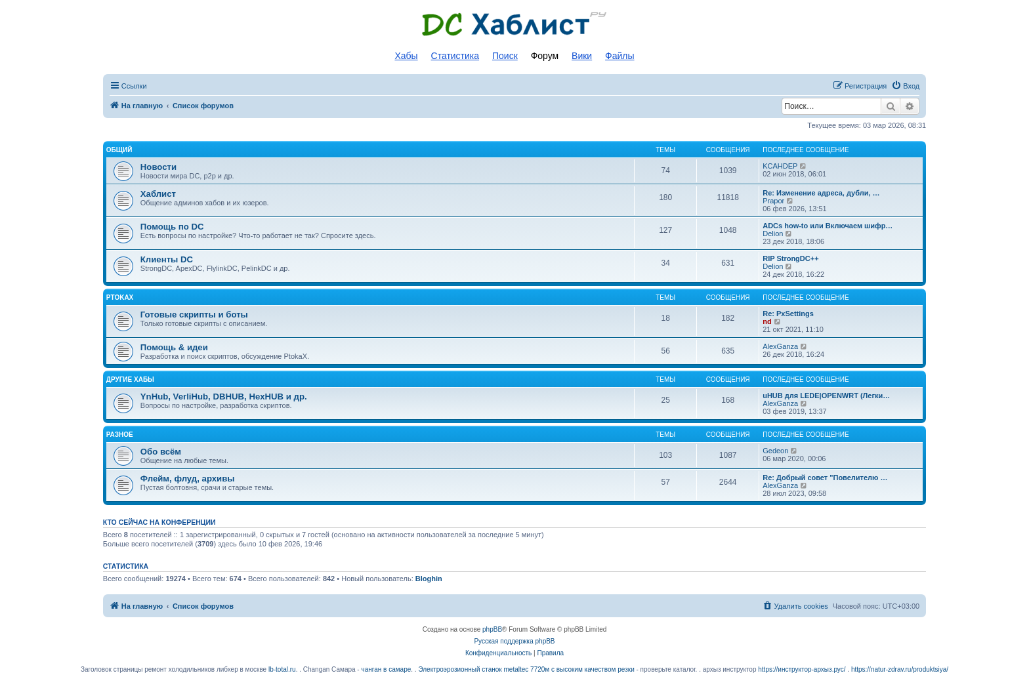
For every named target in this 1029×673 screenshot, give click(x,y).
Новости (158, 167)
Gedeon (775, 451)
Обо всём (160, 452)
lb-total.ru (282, 669)
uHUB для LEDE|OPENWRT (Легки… (826, 395)
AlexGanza (780, 346)
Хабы (405, 56)
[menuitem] (905, 86)
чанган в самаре (386, 669)
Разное (119, 434)
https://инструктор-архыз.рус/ (801, 669)
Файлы (619, 56)
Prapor (773, 201)
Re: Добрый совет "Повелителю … (825, 477)
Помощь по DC (172, 227)
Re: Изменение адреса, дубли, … (821, 193)
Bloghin (428, 578)
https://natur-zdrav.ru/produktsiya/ (899, 669)
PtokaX (120, 297)
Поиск (505, 56)
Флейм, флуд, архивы (187, 478)
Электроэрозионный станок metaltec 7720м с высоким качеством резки (526, 669)
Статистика (455, 56)
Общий (119, 149)
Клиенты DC (166, 259)
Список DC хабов (514, 24)
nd (767, 321)
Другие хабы (130, 379)
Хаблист (158, 194)
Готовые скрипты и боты (194, 314)
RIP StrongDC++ (790, 258)
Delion (773, 233)
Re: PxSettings (788, 313)
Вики (582, 56)
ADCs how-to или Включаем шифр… (827, 226)
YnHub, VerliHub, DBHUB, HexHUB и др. (223, 396)
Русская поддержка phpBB (514, 641)
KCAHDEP (780, 166)
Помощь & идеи (174, 347)
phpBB (492, 629)
